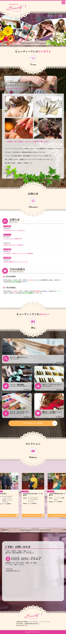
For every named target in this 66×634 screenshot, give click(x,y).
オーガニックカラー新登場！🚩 (12, 238)
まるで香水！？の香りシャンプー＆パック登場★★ (18, 253)
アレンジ (25, 491)
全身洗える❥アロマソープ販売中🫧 (13, 245)
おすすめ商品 (7, 226)
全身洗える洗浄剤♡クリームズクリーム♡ (15, 262)
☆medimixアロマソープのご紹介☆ (14, 230)
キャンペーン (7, 234)
